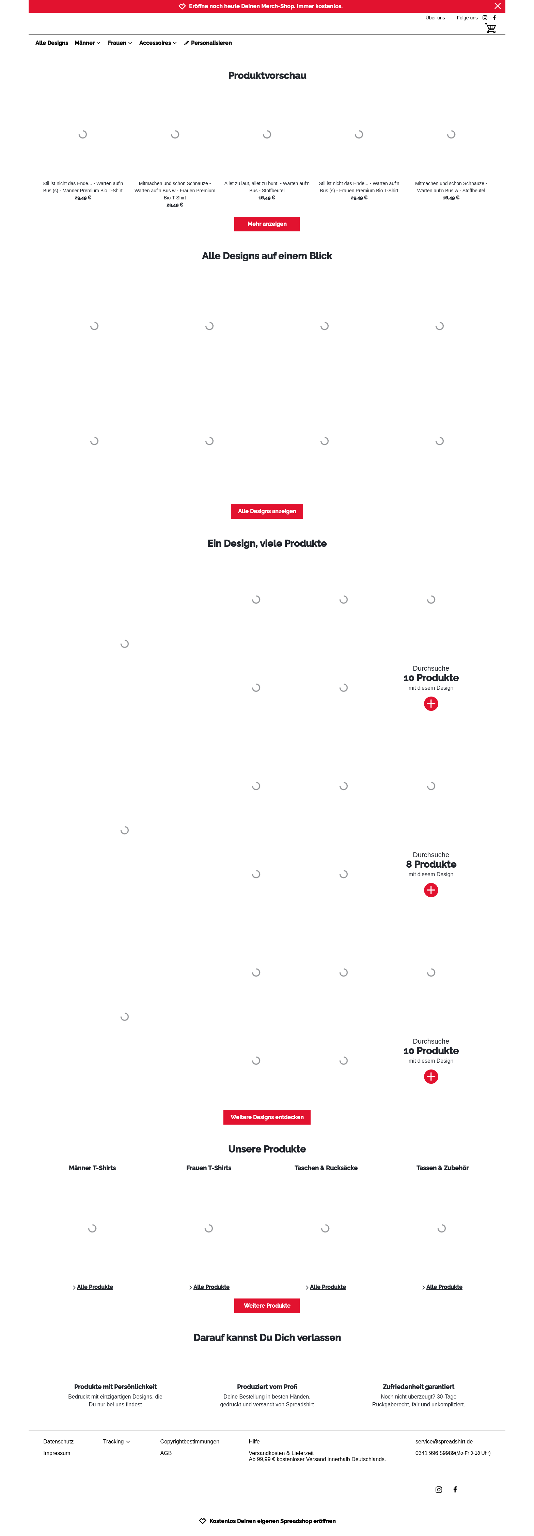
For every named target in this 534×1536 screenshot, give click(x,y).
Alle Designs (51, 43)
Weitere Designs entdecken (267, 1117)
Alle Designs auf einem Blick (267, 256)
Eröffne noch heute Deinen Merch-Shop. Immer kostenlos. (266, 6)
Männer (88, 43)
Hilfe (254, 1441)
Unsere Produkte (267, 1149)
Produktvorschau (267, 75)
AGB (166, 1453)
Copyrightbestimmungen (189, 1441)
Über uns (435, 17)
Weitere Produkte (267, 1306)
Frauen (120, 43)
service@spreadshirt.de (444, 1441)
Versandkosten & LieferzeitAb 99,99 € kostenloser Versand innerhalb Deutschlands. (317, 1456)
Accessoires (158, 43)
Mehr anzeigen (267, 224)
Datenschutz (58, 1441)
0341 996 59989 (453, 1453)
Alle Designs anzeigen (267, 511)
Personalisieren (208, 43)
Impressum (56, 1453)
